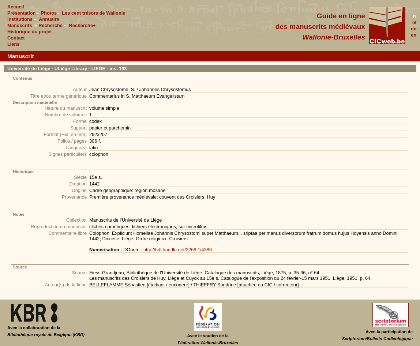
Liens (13, 44)
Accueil (15, 7)
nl (414, 22)
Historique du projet (29, 31)
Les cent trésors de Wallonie (93, 13)
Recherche (50, 25)
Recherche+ (82, 25)
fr (414, 16)
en (413, 35)
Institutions (20, 19)
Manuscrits (19, 25)
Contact (16, 38)
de (413, 28)
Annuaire (49, 19)
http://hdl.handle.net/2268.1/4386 (177, 249)
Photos (49, 13)
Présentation (21, 13)
